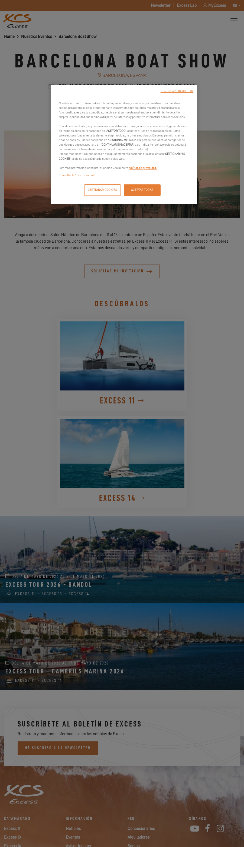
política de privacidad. (143, 168)
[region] (124, 144)
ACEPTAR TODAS (142, 189)
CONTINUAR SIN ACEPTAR (177, 91)
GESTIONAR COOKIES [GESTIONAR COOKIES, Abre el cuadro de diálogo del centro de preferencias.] (102, 189)
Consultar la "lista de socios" (77, 175)
